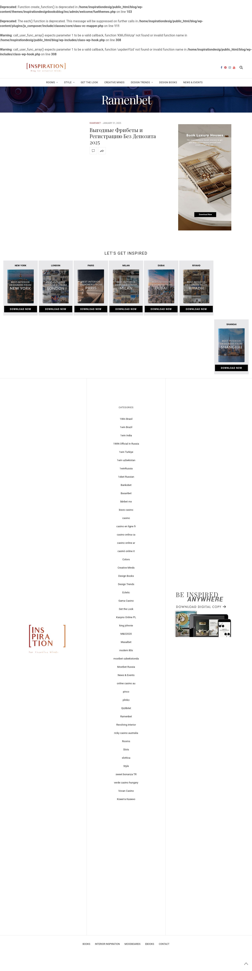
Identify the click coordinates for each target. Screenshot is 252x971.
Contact (164, 944)
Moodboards (133, 944)
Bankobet (126, 485)
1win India (126, 435)
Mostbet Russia (126, 666)
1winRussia (126, 468)
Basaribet (126, 493)
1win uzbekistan (126, 460)
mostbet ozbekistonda (126, 658)
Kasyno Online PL (126, 617)
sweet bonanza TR (126, 774)
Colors (126, 559)
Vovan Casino (126, 790)
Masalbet (126, 642)
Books (86, 944)
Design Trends (140, 82)
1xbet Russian (126, 476)
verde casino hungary (126, 782)
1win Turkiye (126, 451)
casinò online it (126, 551)
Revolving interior (126, 724)
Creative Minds (114, 82)
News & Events (193, 82)
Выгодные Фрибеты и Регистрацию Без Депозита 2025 (123, 136)
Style (68, 82)
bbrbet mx (126, 501)
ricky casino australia (126, 732)
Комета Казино (126, 799)
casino (126, 518)
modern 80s (126, 650)
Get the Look (89, 82)
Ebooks (149, 944)
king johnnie (126, 625)
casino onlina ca (126, 534)
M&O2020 (126, 633)
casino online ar (126, 542)
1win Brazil (126, 427)
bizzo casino (126, 509)
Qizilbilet (126, 708)
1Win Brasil (126, 418)
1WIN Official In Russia (126, 443)
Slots (126, 749)
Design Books (168, 82)
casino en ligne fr (126, 526)
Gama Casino (126, 600)
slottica (126, 757)
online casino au (126, 683)
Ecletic (126, 592)
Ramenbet (95, 123)
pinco (126, 691)
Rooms (50, 82)
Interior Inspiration (107, 944)
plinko (126, 699)
